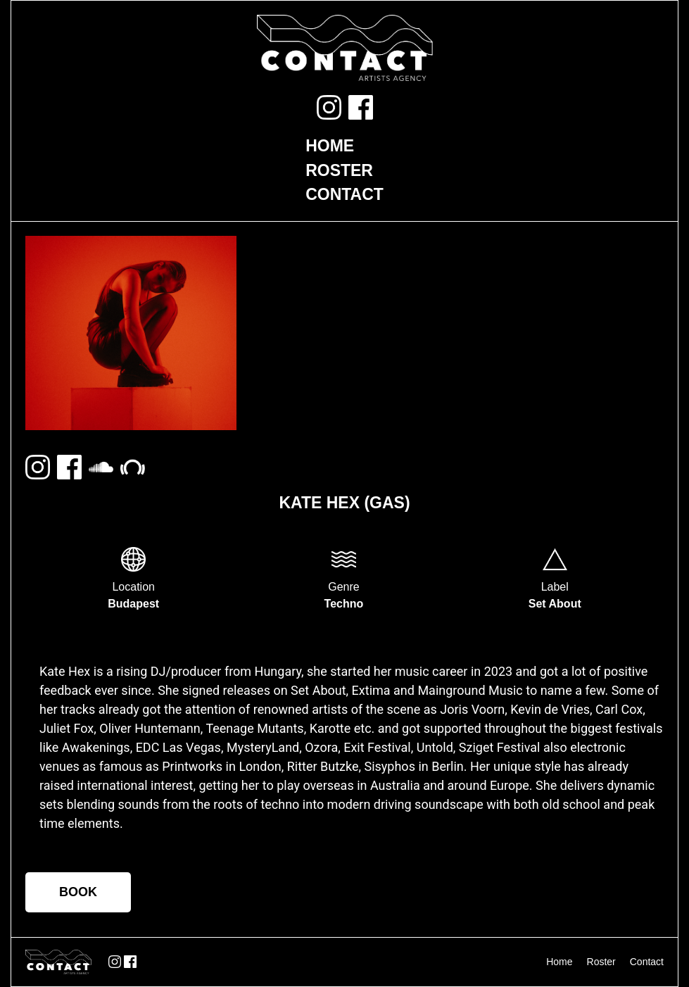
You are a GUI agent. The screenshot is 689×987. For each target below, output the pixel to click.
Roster (339, 170)
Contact (344, 194)
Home (329, 146)
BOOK (78, 892)
